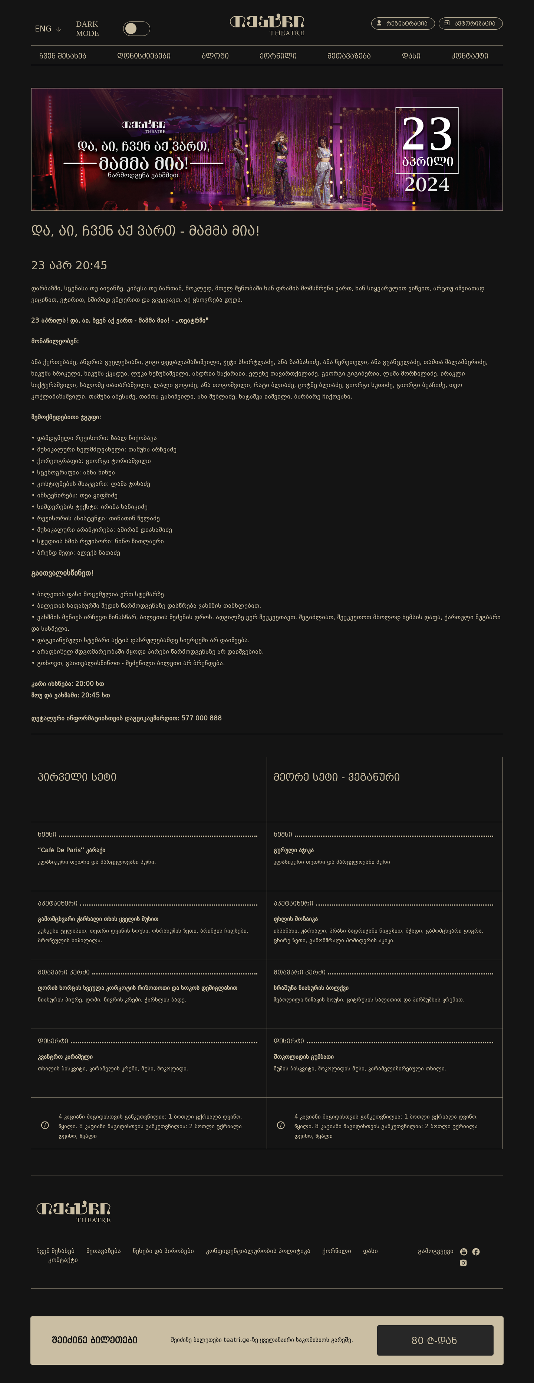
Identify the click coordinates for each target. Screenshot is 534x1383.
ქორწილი (336, 1251)
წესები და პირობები (163, 1251)
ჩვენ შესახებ (55, 1251)
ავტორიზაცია (469, 23)
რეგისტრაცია (399, 23)
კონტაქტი (63, 1260)
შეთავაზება (103, 1251)
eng (48, 28)
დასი (370, 1251)
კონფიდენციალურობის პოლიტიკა (258, 1251)
